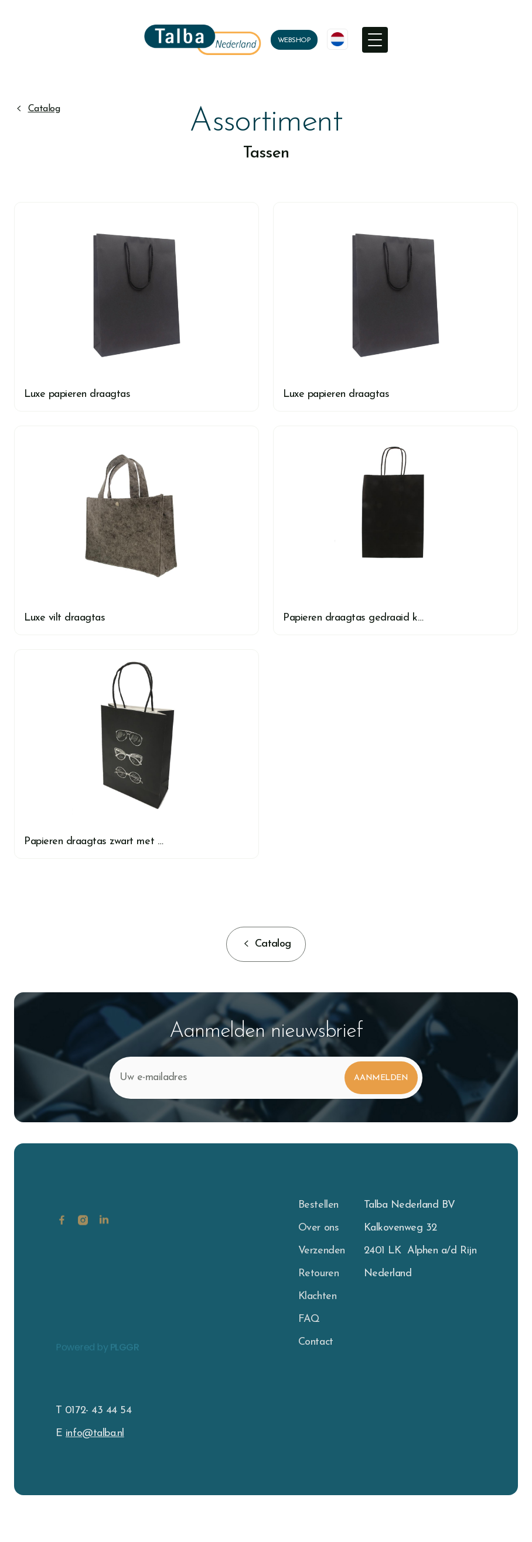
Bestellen (318, 1205)
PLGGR (124, 1358)
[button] (375, 40)
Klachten (317, 1296)
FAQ (309, 1319)
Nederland (388, 1273)
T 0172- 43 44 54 (93, 1410)
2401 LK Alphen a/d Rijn (420, 1250)
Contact (315, 1342)
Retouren (318, 1273)
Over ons (318, 1227)
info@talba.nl (95, 1433)
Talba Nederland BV (409, 1205)
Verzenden (321, 1250)
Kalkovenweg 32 (400, 1227)
